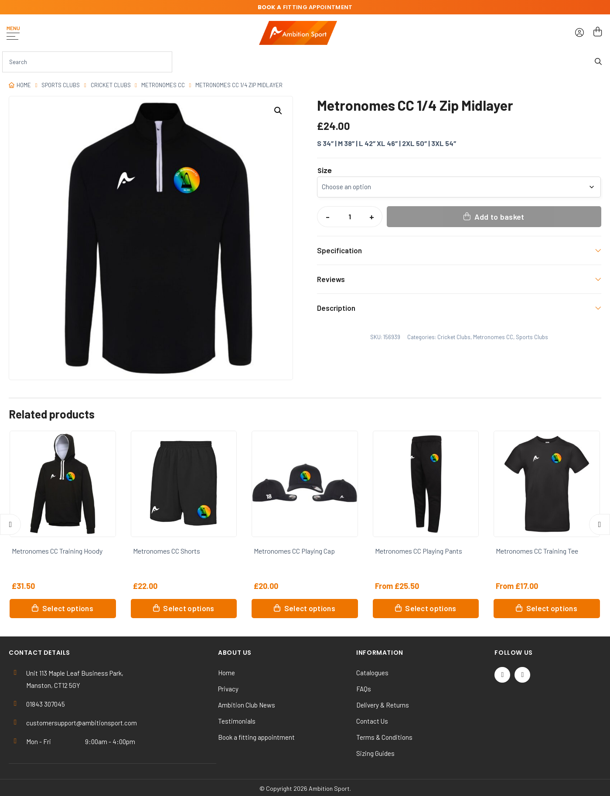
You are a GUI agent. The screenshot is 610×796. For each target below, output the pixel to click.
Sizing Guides (375, 753)
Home (24, 85)
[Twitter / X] (502, 675)
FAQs (363, 689)
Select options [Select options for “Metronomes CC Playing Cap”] (309, 608)
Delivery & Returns (382, 705)
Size (324, 170)
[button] (278, 111)
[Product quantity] (349, 216)
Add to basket (499, 216)
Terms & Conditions (384, 737)
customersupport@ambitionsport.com (81, 723)
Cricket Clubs (111, 85)
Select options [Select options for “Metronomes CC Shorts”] (188, 608)
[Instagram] (522, 675)
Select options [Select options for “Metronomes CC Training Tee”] (551, 608)
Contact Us (372, 721)
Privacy (228, 689)
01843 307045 (45, 704)
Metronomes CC (163, 85)
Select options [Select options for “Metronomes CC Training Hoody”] (67, 608)
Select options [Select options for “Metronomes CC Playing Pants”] (430, 608)
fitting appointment (305, 7)
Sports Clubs (60, 85)
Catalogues (372, 673)
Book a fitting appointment (256, 737)
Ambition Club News (246, 705)
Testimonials (237, 721)
